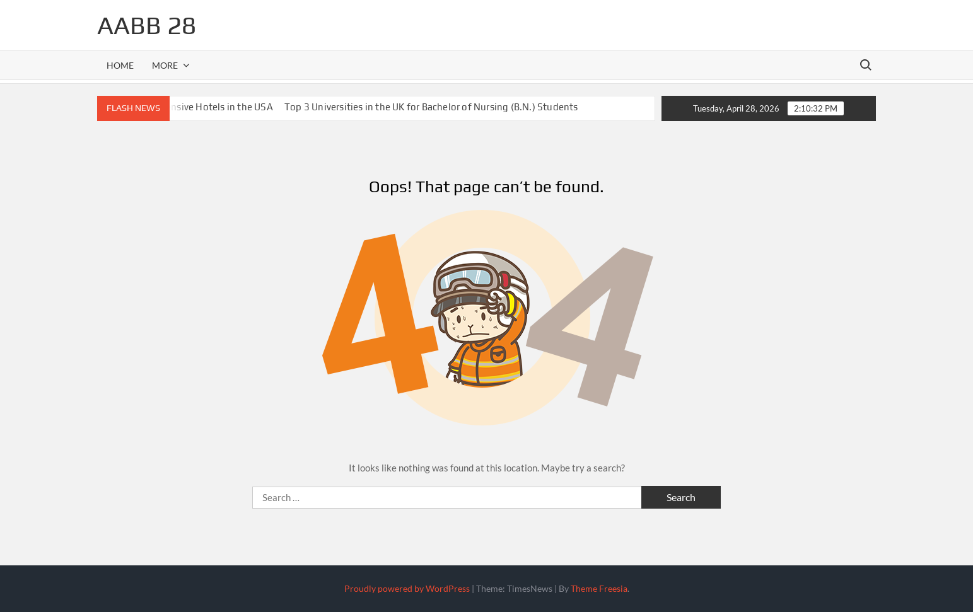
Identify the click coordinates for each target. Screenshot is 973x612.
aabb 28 (146, 25)
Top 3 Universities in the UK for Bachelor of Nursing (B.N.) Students (431, 106)
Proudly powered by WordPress (407, 588)
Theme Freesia (599, 588)
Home (120, 65)
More (165, 65)
